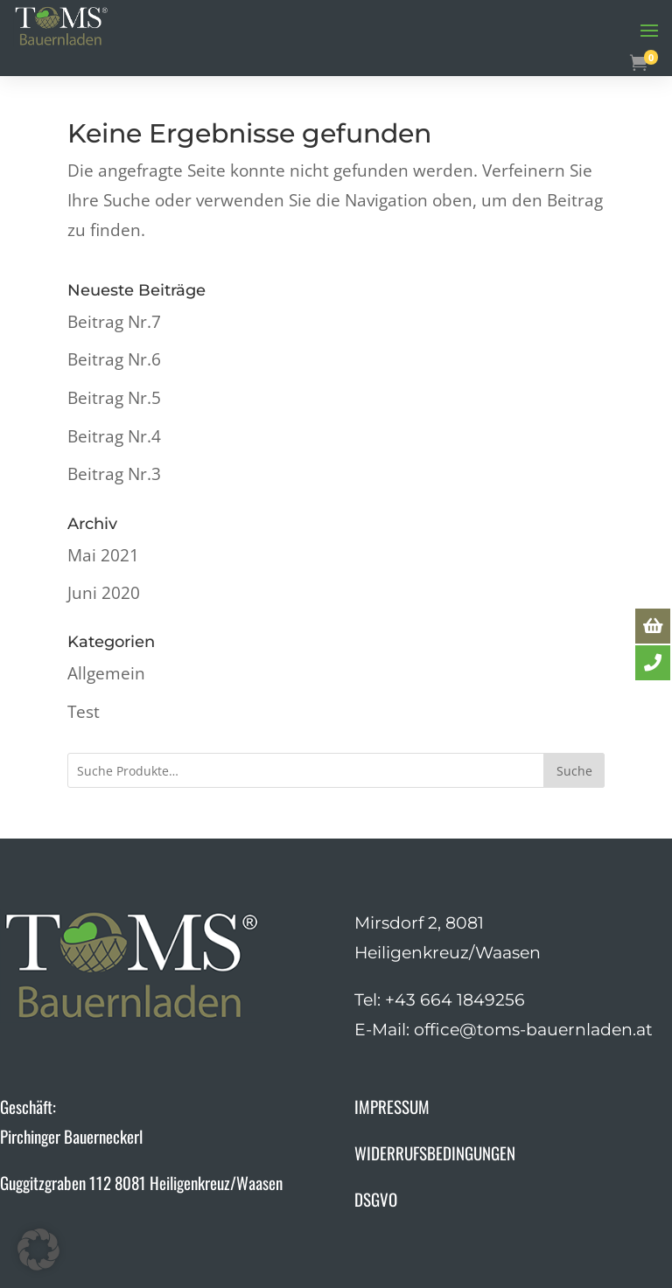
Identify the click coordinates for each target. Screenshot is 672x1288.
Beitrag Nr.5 (114, 397)
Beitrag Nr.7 (114, 321)
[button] (38, 1249)
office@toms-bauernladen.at (533, 1030)
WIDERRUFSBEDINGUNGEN (434, 1152)
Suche (574, 770)
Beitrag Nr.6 (114, 359)
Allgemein (106, 673)
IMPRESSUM (392, 1106)
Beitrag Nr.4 (114, 436)
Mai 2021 (103, 555)
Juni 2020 (103, 592)
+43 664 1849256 (455, 1000)
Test (83, 711)
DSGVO (375, 1199)
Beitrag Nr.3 (114, 474)
